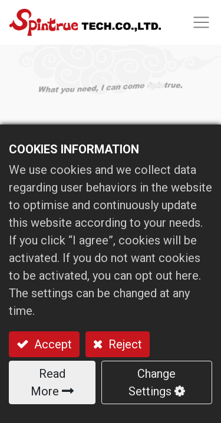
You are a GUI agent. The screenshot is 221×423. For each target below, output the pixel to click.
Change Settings (152, 382)
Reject (123, 344)
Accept (51, 344)
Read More (48, 382)
